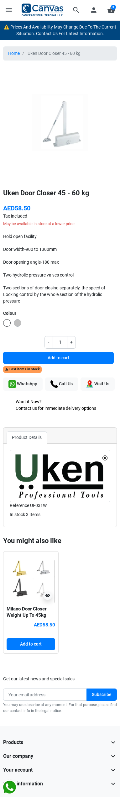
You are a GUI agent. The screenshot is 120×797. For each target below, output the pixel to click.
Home (14, 53)
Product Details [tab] (27, 437)
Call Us (61, 384)
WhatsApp (22, 384)
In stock (17, 514)
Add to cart (58, 357)
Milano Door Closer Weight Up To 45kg (26, 612)
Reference (19, 505)
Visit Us (97, 384)
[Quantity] (60, 342)
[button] (76, 10)
